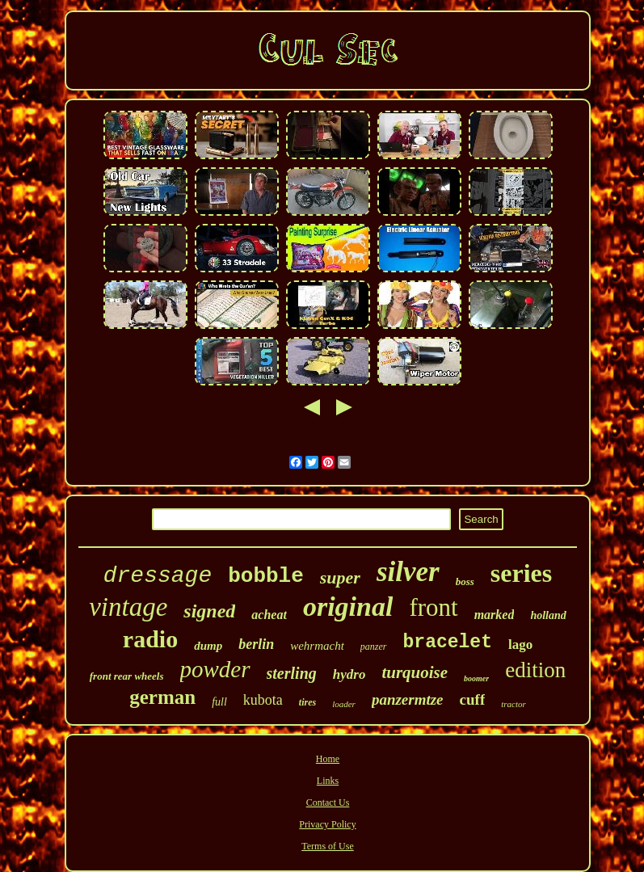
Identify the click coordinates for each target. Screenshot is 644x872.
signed (209, 610)
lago (520, 644)
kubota (263, 700)
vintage (128, 606)
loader (344, 704)
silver (408, 572)
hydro (349, 674)
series (521, 573)
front (433, 607)
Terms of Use (327, 846)
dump (208, 645)
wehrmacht (317, 645)
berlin (256, 644)
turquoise (414, 672)
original (348, 606)
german (162, 697)
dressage (157, 575)
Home (327, 759)
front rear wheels (127, 676)
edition (535, 670)
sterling (292, 673)
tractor (513, 704)
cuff (473, 699)
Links (328, 780)
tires (307, 702)
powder (215, 669)
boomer (476, 678)
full (219, 702)
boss (465, 581)
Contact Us (328, 802)
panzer (373, 646)
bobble (266, 576)
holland (548, 615)
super (340, 577)
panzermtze (408, 699)
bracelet (447, 642)
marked (494, 614)
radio (150, 639)
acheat (269, 614)
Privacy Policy (327, 824)
